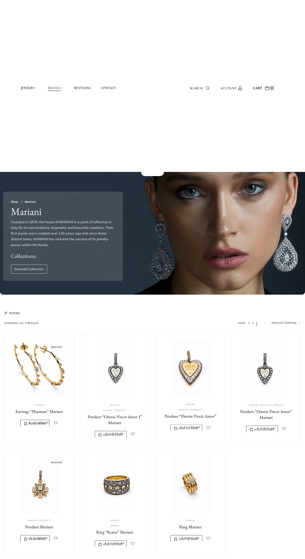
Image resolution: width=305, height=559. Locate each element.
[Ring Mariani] (190, 345)
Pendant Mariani (39, 384)
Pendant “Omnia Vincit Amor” (190, 272)
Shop (14, 56)
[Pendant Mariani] (39, 341)
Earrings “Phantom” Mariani (39, 267)
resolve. (88, 535)
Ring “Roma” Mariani (114, 390)
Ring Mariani (190, 387)
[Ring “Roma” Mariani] (115, 343)
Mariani (39, 260)
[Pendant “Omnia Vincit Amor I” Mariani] (114, 224)
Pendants (120, 265)
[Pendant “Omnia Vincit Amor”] (190, 224)
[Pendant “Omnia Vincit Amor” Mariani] (266, 225)
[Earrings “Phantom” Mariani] (39, 224)
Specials (278, 261)
